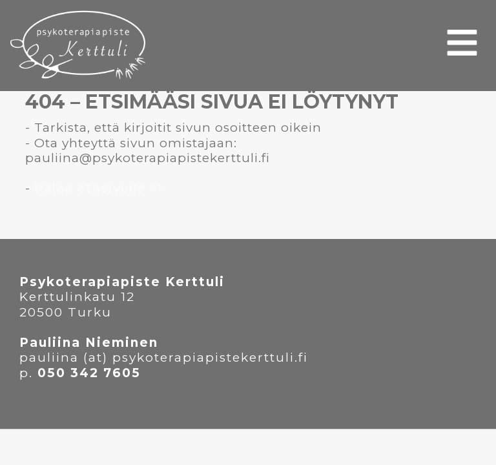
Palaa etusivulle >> (99, 188)
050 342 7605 (89, 373)
